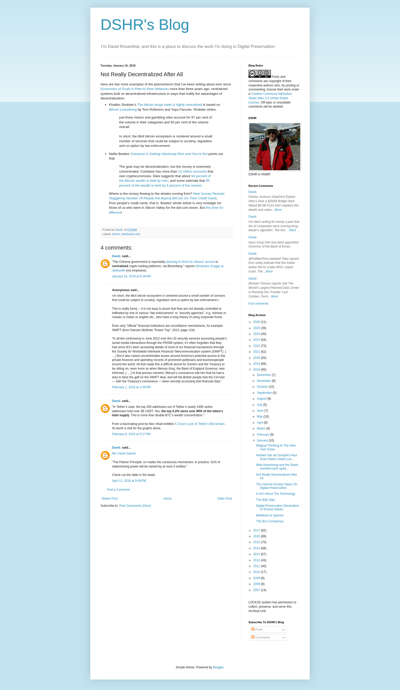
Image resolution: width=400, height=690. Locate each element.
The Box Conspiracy (270, 521)
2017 (257, 530)
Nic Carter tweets (123, 453)
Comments (260, 637)
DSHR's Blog (145, 24)
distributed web (131, 234)
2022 (257, 346)
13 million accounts (192, 171)
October (263, 386)
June (260, 410)
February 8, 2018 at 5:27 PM (131, 434)
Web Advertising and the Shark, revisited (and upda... (277, 466)
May (260, 416)
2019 (257, 364)
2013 (257, 554)
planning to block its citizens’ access (190, 262)
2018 (257, 369)
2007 (257, 590)
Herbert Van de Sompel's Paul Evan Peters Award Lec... (276, 457)
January (263, 440)
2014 (257, 548)
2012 (257, 560)
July (260, 405)
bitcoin (116, 234)
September (265, 393)
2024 (257, 334)
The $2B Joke (265, 500)
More (278, 210)
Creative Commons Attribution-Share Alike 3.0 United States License (270, 98)
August (262, 398)
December (264, 375)
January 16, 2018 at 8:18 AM (131, 276)
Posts (257, 629)
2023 (257, 340)
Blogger (218, 667)
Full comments (258, 303)
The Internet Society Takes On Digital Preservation (276, 486)
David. (116, 256)
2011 (257, 566)
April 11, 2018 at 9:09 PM (129, 481)
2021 (257, 352)
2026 (257, 322)
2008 (257, 584)
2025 (257, 328)
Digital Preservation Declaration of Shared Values (277, 507)
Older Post (224, 498)
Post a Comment (118, 489)
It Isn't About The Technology (275, 494)
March (261, 428)
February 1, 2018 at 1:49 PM (131, 387)
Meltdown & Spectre (269, 515)
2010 (257, 572)
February (263, 434)
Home (168, 498)
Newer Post (110, 498)
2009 (257, 578)
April (260, 422)
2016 (257, 536)
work (287, 89)
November (264, 381)
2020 (257, 358)
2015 (257, 542)
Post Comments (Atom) (135, 505)
